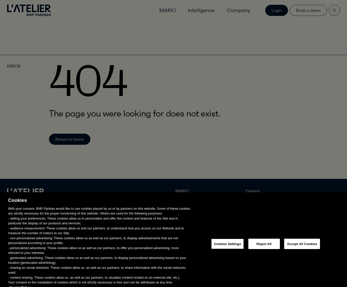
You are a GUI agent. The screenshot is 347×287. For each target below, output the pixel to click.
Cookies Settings (227, 246)
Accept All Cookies (302, 246)
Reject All (264, 246)
